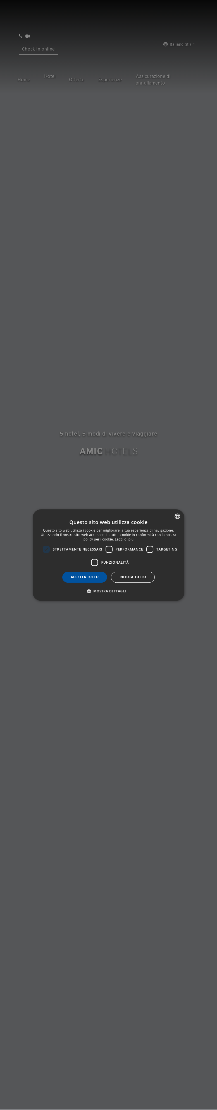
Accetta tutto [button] (85, 577)
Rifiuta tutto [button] (133, 577)
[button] (108, 591)
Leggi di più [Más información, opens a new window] (124, 539)
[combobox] (177, 516)
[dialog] (109, 555)
